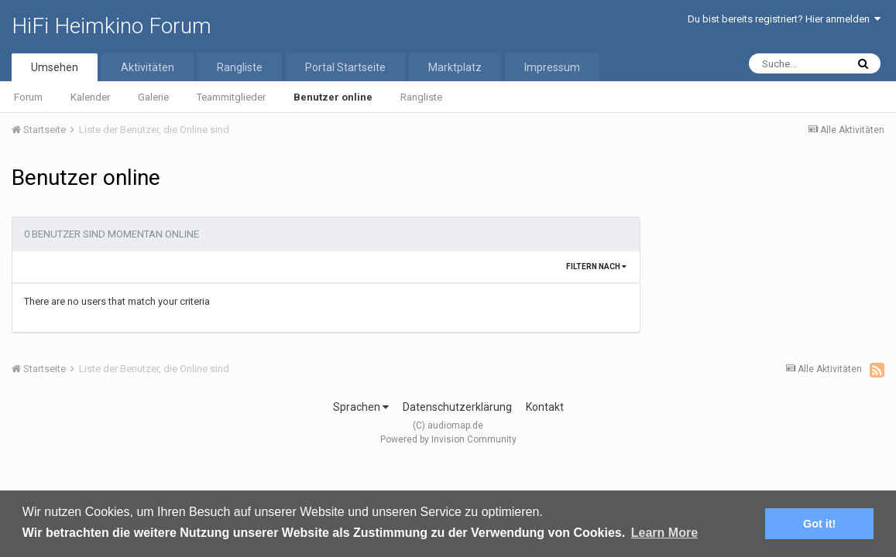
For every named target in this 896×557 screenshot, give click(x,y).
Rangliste (421, 97)
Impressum (552, 67)
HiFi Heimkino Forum (111, 26)
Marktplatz (455, 67)
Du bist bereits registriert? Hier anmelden (784, 19)
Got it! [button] (819, 524)
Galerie (153, 97)
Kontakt (545, 407)
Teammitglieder (231, 97)
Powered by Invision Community (448, 439)
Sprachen (361, 407)
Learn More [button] (664, 532)
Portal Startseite (345, 67)
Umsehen (54, 67)
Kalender (90, 97)
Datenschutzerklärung (457, 407)
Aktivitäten (147, 67)
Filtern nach (596, 266)
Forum (28, 97)
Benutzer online (333, 97)
